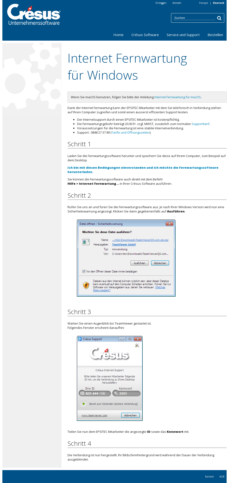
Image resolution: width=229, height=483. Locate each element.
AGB (221, 476)
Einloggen (161, 3)
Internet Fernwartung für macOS (177, 97)
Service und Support (183, 34)
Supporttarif (200, 124)
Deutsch (218, 3)
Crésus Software (145, 34)
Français (203, 3)
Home (118, 34)
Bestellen (215, 34)
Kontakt (209, 476)
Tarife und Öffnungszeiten (130, 132)
